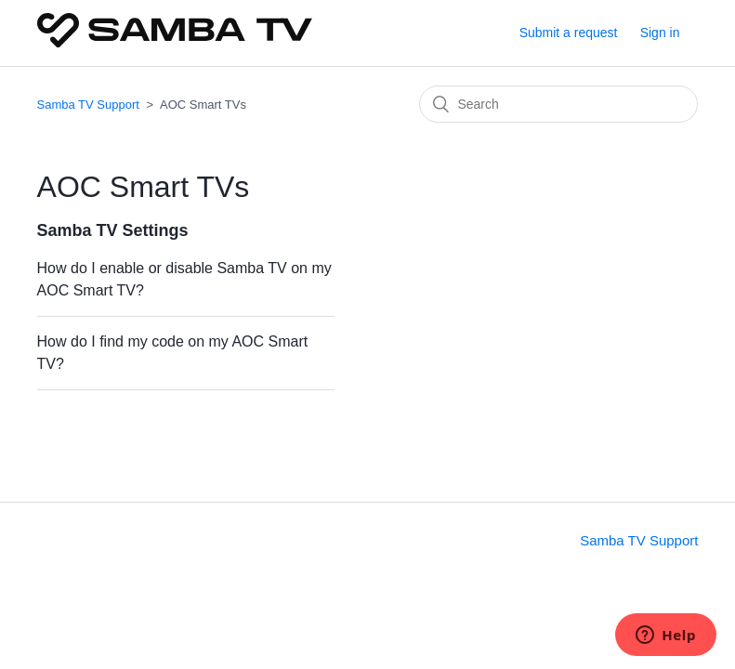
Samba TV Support (88, 105)
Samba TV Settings (113, 230)
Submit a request (568, 32)
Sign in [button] (660, 32)
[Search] (558, 104)
